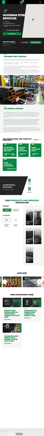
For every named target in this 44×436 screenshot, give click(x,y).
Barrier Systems (26, 121)
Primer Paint (6, 117)
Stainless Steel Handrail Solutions (20, 123)
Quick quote (12, 33)
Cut (16, 115)
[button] (33, 19)
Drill (18, 115)
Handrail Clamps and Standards (15, 121)
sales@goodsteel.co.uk (9, 23)
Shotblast (33, 115)
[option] (12, 281)
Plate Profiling (23, 115)
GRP (30, 120)
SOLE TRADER (24, 42)
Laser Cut (28, 115)
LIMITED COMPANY (35, 42)
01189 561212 (6, 21)
